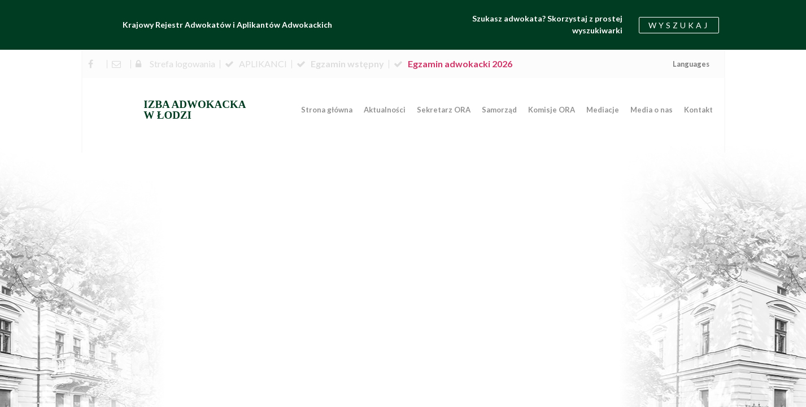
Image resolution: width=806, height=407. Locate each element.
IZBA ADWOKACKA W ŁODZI (194, 109)
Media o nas (651, 109)
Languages (691, 63)
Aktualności (385, 109)
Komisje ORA (551, 109)
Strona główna (326, 109)
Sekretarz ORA (443, 109)
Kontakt (698, 109)
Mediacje (602, 109)
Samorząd (499, 109)
